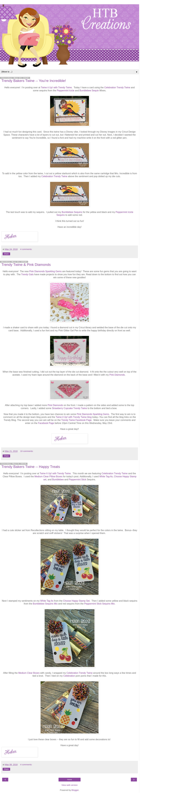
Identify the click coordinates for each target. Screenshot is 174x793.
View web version (69, 785)
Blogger (75, 790)
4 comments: (26, 249)
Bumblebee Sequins (72, 212)
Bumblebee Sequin (89, 90)
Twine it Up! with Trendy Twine (56, 87)
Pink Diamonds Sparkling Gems (45, 271)
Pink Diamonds (117, 375)
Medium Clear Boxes (29, 673)
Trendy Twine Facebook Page (76, 420)
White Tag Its (46, 601)
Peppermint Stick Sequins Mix (99, 603)
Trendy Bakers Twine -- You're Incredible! (33, 81)
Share (6, 254)
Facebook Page (46, 423)
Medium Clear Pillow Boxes (48, 476)
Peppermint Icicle (65, 90)
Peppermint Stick (78, 479)
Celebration (69, 676)
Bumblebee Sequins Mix (45, 603)
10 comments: (26, 451)
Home (69, 780)
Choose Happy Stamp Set (76, 601)
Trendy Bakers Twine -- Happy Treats (30, 467)
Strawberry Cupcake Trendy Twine (69, 408)
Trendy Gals (27, 274)
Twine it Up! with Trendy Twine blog (74, 417)
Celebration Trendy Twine (117, 87)
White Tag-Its (106, 476)
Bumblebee (58, 479)
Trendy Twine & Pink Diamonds (26, 265)
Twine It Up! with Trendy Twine (55, 473)
